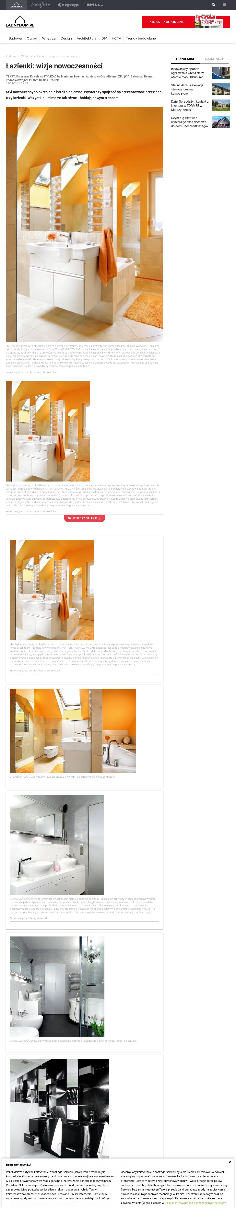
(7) (84, 518)
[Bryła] (95, 5)
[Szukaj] (213, 5)
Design (66, 38)
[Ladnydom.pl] (16, 5)
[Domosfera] (40, 5)
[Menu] (224, 5)
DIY (104, 38)
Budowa (15, 38)
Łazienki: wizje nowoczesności (57, 56)
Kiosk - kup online (186, 22)
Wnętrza (49, 38)
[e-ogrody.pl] (68, 5)
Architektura (86, 38)
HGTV (116, 38)
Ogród (32, 38)
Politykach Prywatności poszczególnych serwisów (196, 1202)
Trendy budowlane (141, 38)
